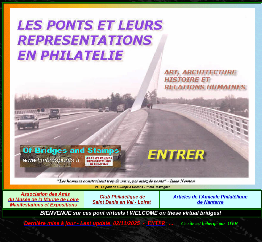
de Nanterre (210, 202)
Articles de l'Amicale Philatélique (210, 196)
